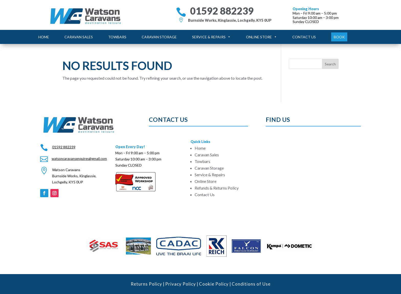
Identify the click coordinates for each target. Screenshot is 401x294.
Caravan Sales (78, 37)
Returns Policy (146, 284)
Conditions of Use (251, 284)
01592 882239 (222, 11)
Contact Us (304, 37)
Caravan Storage (159, 37)
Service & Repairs (211, 37)
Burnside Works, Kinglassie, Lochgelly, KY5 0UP (230, 20)
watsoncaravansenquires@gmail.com (79, 159)
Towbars (117, 37)
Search (330, 64)
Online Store (261, 37)
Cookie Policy (214, 284)
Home (43, 37)
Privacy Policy (180, 284)
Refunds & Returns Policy (217, 187)
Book (339, 37)
